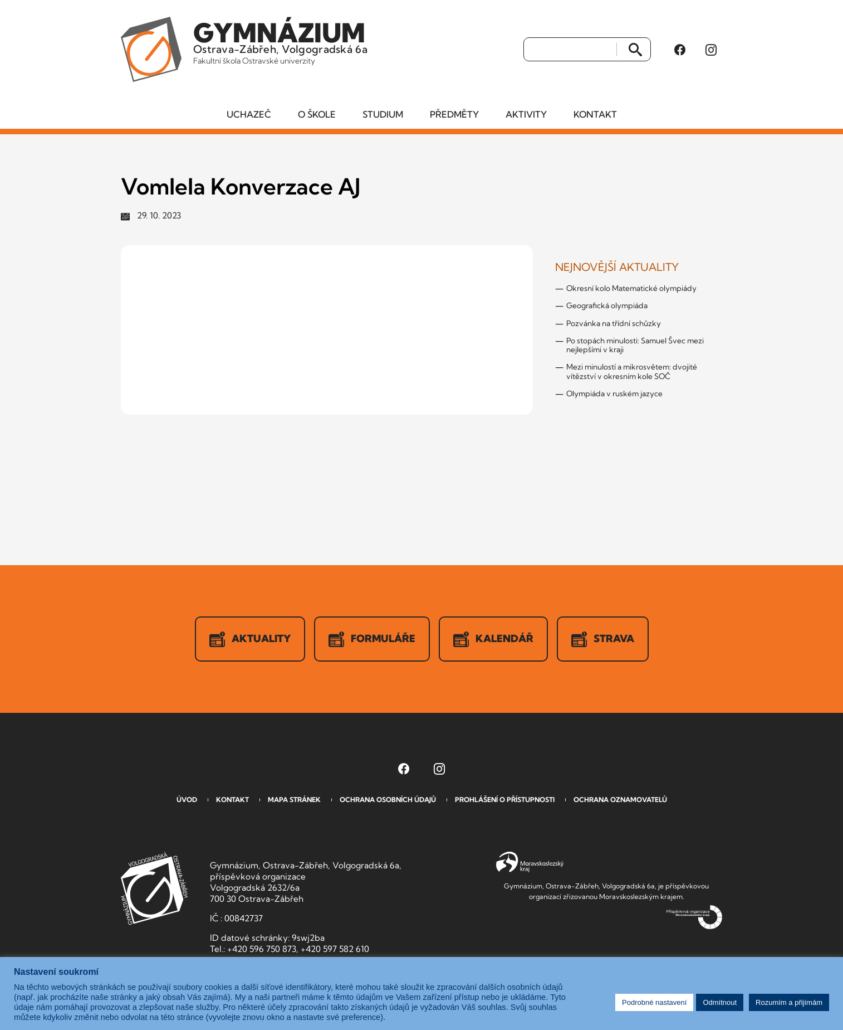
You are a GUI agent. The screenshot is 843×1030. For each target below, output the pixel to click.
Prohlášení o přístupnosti (505, 799)
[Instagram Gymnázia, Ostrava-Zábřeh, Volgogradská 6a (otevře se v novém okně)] (711, 49)
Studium (382, 114)
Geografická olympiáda (607, 305)
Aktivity (526, 114)
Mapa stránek (294, 799)
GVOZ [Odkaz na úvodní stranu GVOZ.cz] (154, 888)
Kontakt (595, 114)
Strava (602, 639)
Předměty (454, 114)
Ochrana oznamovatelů (620, 799)
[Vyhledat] (570, 49)
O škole (317, 114)
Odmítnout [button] (720, 1002)
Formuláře (372, 639)
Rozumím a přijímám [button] (789, 1002)
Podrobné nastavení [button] (654, 1002)
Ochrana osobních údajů (388, 799)
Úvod (187, 799)
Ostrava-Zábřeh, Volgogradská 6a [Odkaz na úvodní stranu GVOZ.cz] (280, 41)
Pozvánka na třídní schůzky (613, 323)
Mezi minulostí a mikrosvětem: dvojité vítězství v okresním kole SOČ (631, 371)
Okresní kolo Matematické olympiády (631, 288)
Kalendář (493, 639)
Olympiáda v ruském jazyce (614, 393)
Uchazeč (249, 114)
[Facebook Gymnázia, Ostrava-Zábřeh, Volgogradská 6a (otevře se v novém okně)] (680, 49)
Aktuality (250, 639)
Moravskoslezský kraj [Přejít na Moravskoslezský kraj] (529, 862)
